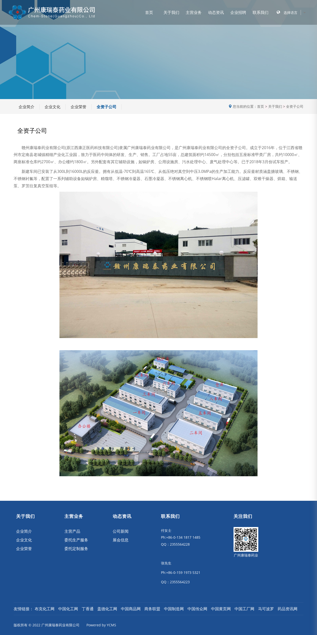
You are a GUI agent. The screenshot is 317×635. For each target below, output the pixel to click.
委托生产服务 (76, 540)
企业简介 (26, 106)
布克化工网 (44, 608)
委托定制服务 (76, 548)
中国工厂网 (244, 608)
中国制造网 (174, 608)
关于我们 (171, 12)
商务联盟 (152, 608)
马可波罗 (266, 608)
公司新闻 (121, 531)
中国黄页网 (221, 608)
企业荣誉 (78, 106)
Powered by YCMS (101, 625)
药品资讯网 (287, 608)
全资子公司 (106, 106)
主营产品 (72, 531)
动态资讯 (216, 12)
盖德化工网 (107, 608)
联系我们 (260, 12)
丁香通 (88, 608)
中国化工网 (68, 608)
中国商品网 (131, 608)
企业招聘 (238, 12)
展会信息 (121, 540)
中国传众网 (197, 608)
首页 (149, 12)
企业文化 (52, 106)
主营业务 (194, 12)
